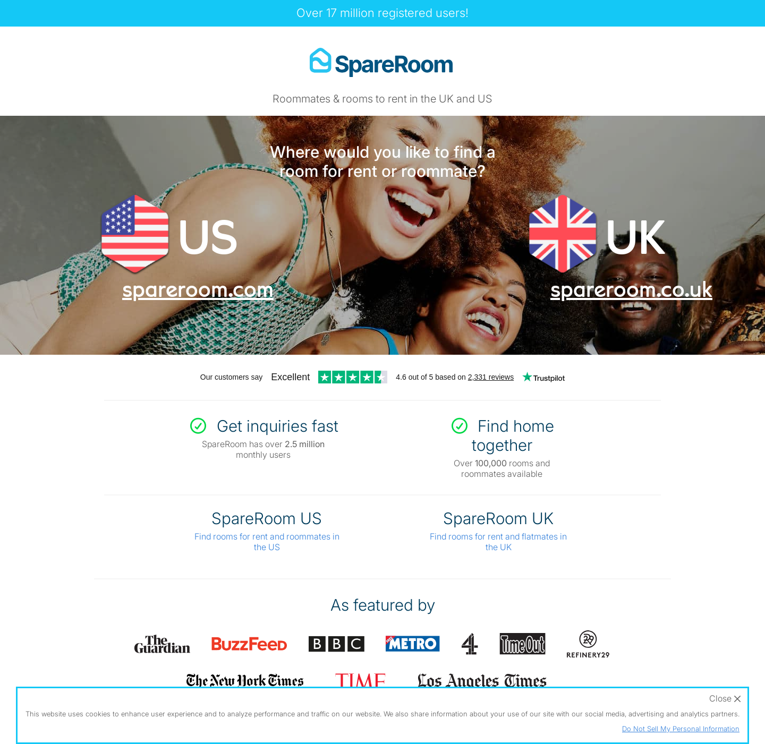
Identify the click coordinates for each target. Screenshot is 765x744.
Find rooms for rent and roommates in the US (266, 541)
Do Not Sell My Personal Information (681, 728)
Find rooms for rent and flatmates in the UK (498, 541)
